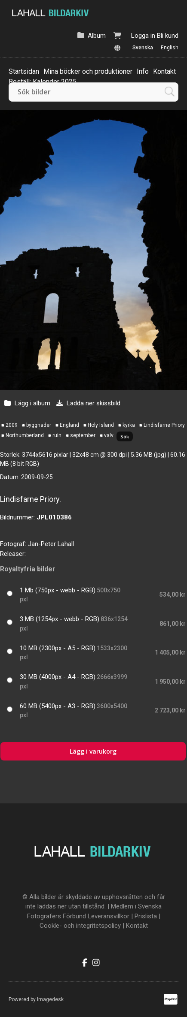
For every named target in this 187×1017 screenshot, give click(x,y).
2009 (12, 425)
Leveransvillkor (108, 916)
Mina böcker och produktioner (87, 71)
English (169, 48)
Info (143, 71)
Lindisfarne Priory (164, 425)
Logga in (143, 35)
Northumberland (25, 435)
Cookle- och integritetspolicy (80, 925)
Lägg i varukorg (93, 751)
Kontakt (164, 71)
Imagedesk (50, 999)
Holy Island (101, 425)
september (82, 435)
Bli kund (167, 35)
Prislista (146, 916)
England (69, 425)
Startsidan (24, 71)
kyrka (129, 425)
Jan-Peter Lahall (51, 544)
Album (97, 35)
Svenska (142, 48)
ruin (56, 435)
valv (108, 435)
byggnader (38, 425)
